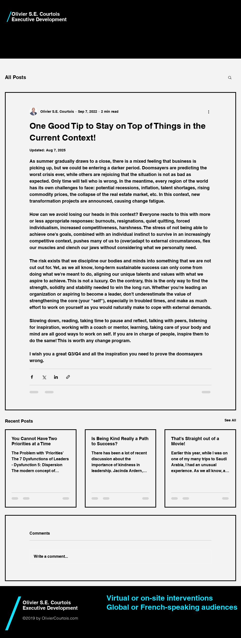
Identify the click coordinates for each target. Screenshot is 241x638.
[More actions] (208, 111)
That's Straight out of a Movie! (195, 441)
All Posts (15, 77)
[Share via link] (68, 377)
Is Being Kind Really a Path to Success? (120, 441)
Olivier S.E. (25, 14)
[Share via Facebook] (32, 377)
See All (230, 420)
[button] (229, 77)
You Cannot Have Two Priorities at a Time (34, 441)
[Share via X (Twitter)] (44, 377)
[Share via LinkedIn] (56, 377)
